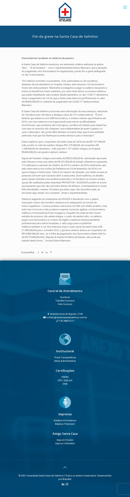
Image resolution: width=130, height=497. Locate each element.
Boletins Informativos (65, 420)
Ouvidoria (65, 297)
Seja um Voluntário (65, 443)
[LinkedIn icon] (63, 484)
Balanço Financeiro (65, 424)
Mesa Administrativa (65, 361)
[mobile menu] (125, 7)
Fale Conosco (65, 304)
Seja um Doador (65, 440)
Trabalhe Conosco (65, 300)
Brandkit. (67, 479)
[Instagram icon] (67, 484)
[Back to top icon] (65, 467)
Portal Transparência (65, 357)
